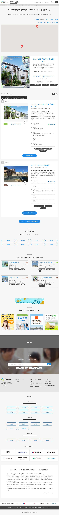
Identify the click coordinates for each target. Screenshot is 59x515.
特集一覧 (18, 5)
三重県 (35, 440)
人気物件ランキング (48, 379)
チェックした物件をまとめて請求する (30, 221)
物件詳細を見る (29, 155)
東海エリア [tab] (37, 234)
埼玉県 (51, 240)
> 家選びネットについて (48, 493)
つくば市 (35, 368)
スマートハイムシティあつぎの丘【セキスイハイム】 (43, 77)
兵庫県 (23, 424)
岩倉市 (40, 368)
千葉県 (37, 240)
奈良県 (11, 428)
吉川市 (26, 368)
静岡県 (47, 440)
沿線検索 (41, 2)
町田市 (22, 368)
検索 (49, 364)
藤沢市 (18, 368)
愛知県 (11, 440)
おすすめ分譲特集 (48, 381)
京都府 (35, 424)
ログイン (52, 2)
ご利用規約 (9, 507)
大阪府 (11, 424)
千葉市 (31, 368)
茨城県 (8, 244)
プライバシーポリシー (17, 507)
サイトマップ (49, 507)
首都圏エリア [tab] (21, 234)
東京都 (8, 240)
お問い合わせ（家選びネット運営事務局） (37, 507)
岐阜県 (23, 440)
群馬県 (37, 244)
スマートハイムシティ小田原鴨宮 (40, 165)
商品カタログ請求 (48, 383)
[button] (37, 26)
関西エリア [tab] (29, 234)
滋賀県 (47, 424)
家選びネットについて (13, 3)
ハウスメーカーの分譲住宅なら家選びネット (8, 5)
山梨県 (51, 244)
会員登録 (56, 2)
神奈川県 (23, 240)
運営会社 (25, 507)
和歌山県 (24, 428)
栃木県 (22, 244)
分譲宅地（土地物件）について (36, 386)
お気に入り (47, 2)
